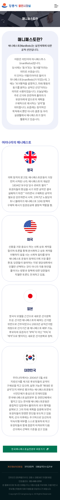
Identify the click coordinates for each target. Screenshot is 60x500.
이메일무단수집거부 (44, 467)
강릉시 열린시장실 (16, 5)
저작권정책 (29, 467)
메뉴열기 (56, 5)
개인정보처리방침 (15, 467)
